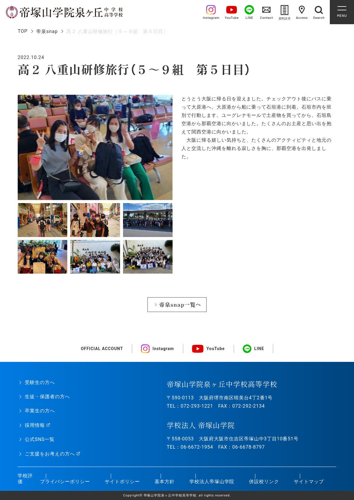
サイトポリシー (122, 481)
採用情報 (35, 425)
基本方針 (165, 481)
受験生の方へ (40, 382)
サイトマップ (309, 481)
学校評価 (25, 479)
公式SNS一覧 (40, 439)
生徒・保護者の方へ (47, 396)
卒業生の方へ (40, 411)
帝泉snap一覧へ (180, 304)
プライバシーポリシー (65, 481)
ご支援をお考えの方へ (50, 454)
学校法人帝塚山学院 (212, 481)
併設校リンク (264, 481)
